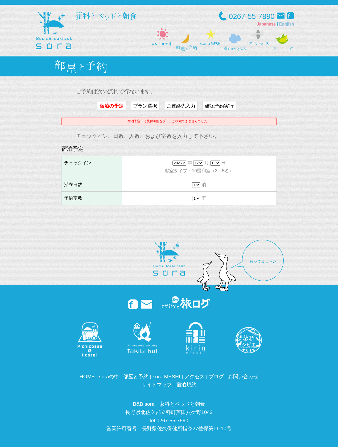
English (286, 24)
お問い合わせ (243, 376)
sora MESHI (166, 376)
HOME (87, 376)
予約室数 (73, 198)
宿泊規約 (186, 384)
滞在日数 (73, 184)
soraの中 (109, 376)
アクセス (194, 376)
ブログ (216, 376)
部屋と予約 (136, 376)
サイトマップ (157, 384)
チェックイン (77, 162)
